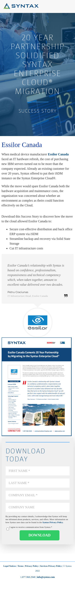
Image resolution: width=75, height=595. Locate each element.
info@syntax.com (46, 577)
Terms (21, 566)
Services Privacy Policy (51, 566)
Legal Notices (9, 566)
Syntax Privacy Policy (52, 522)
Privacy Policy (32, 566)
